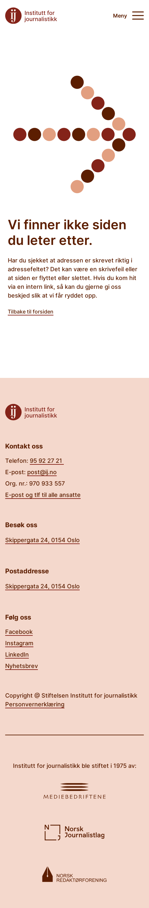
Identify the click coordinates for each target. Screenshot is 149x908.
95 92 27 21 (47, 460)
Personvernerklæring (34, 704)
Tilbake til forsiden (30, 311)
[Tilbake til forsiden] (31, 15)
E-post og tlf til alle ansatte (43, 494)
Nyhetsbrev (21, 665)
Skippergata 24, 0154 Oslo (42, 540)
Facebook (19, 631)
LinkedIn (17, 654)
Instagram (19, 643)
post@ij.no (42, 472)
